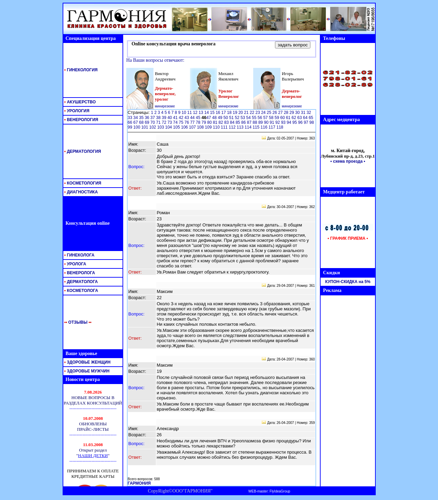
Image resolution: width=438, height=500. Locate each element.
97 (306, 122)
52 (238, 117)
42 (181, 117)
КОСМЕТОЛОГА (80, 290)
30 (298, 112)
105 (177, 127)
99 (130, 127)
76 (187, 122)
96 (301, 122)
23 (258, 112)
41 (176, 117)
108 (201, 127)
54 (249, 117)
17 (224, 112)
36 (147, 117)
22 (253, 112)
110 (217, 127)
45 (198, 117)
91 (272, 122)
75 (181, 122)
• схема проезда (346, 161)
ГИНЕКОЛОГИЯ (80, 70)
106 (185, 127)
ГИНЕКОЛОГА (79, 255)
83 (227, 122)
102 (153, 127)
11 (190, 112)
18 (230, 112)
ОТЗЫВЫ (76, 322)
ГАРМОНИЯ (139, 483)
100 (137, 127)
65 (311, 117)
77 (193, 122)
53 (243, 117)
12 (196, 112)
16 (219, 112)
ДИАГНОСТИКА (80, 192)
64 (306, 117)
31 (304, 112)
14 (207, 112)
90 (267, 122)
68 (142, 122)
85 (238, 122)
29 (292, 112)
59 (277, 117)
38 (159, 117)
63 (300, 117)
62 (294, 117)
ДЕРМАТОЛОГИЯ (82, 151)
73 (170, 122)
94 (289, 122)
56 (260, 117)
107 (193, 127)
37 (153, 117)
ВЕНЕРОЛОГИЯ (80, 119)
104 (169, 127)
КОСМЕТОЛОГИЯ (82, 183)
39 (164, 117)
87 (250, 122)
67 (136, 122)
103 (161, 127)
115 (256, 127)
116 (265, 127)
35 (142, 117)
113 (240, 127)
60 (283, 117)
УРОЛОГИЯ (76, 110)
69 (147, 122)
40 (170, 117)
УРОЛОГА (74, 264)
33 (130, 117)
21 (247, 112)
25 (270, 112)
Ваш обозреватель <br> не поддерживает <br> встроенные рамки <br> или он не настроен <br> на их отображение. (93, 435)
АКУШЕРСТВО (79, 102)
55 (255, 117)
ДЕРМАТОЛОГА (80, 281)
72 (164, 122)
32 (309, 112)
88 (255, 122)
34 (136, 117)
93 (284, 122)
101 (145, 127)
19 (236, 112)
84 (233, 122)
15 (213, 112)
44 (193, 117)
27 (281, 112)
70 (153, 122)
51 (232, 117)
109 (209, 127)
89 (261, 122)
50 (226, 117)
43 (187, 117)
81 (215, 122)
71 (159, 122)
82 (221, 122)
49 (221, 117)
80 (210, 122)
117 (272, 127)
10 (185, 112)
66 (130, 122)
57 (266, 117)
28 (287, 112)
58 (272, 117)
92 (278, 122)
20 (241, 112)
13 (202, 112)
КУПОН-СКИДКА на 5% (348, 281)
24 (264, 112)
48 (215, 117)
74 (176, 122)
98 (311, 122)
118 (279, 127)
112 (233, 127)
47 (209, 117)
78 (198, 122)
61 (289, 117)
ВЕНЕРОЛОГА (79, 272)
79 (204, 122)
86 (244, 122)
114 (249, 127)
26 (275, 112)
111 (225, 127)
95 (295, 122)
